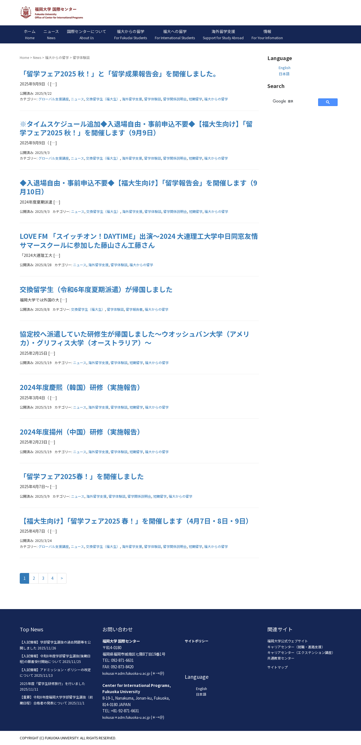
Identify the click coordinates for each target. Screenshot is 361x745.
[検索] (292, 101)
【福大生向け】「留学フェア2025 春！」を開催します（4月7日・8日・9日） (136, 521)
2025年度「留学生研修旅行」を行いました (52, 683)
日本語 (284, 73)
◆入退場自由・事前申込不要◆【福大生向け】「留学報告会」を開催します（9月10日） (138, 187)
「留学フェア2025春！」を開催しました (82, 476)
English (284, 67)
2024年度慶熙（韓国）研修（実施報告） (82, 387)
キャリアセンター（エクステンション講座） (301, 652)
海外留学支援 (132, 98)
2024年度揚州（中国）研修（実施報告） (82, 432)
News (37, 57)
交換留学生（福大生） (103, 98)
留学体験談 (152, 98)
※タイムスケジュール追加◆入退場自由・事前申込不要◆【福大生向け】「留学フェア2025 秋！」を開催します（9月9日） (136, 128)
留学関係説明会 (175, 98)
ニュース (77, 98)
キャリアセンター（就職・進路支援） (296, 646)
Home (24, 57)
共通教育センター (280, 658)
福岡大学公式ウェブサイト (287, 640)
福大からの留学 (57, 57)
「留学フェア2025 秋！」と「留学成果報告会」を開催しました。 (120, 73)
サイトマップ (277, 667)
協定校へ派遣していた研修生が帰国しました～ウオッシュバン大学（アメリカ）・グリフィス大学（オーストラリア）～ (135, 338)
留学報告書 (134, 309)
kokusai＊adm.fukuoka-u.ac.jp (126, 673)
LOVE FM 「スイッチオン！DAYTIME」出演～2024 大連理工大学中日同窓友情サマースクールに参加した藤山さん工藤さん (139, 240)
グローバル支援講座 (53, 98)
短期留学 (195, 98)
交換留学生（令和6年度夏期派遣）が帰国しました (96, 289)
